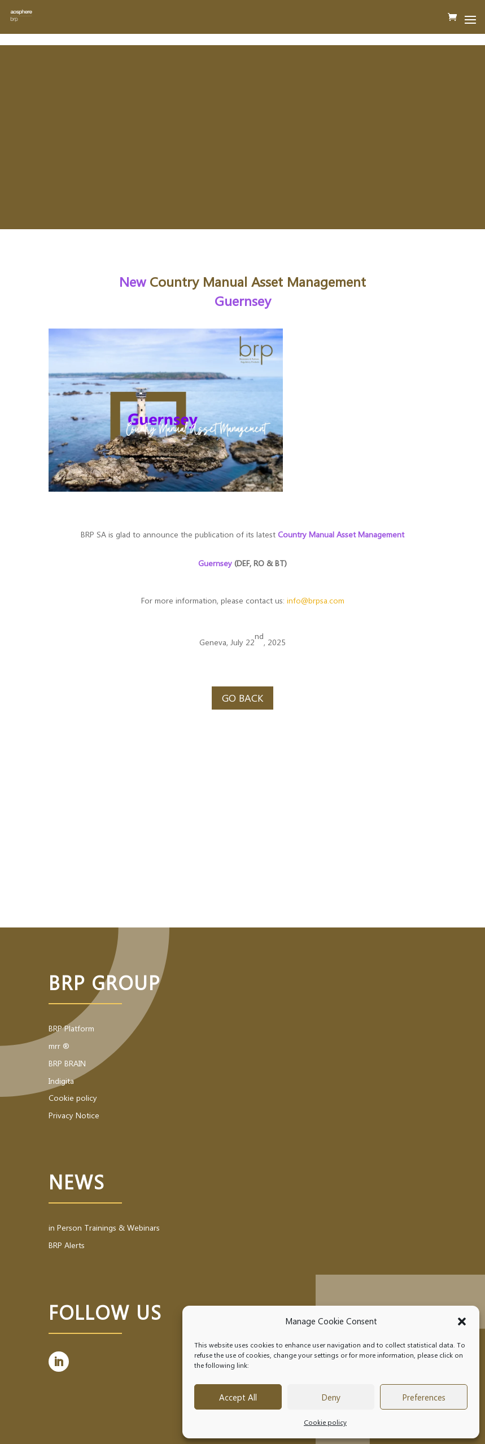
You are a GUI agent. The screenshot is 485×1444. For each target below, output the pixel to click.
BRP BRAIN (67, 1063)
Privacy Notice (74, 1115)
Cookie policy (325, 1422)
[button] (461, 1321)
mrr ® (59, 1045)
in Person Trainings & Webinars (104, 1227)
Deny (330, 1397)
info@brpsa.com (315, 600)
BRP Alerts (67, 1245)
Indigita (61, 1080)
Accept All (238, 1397)
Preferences (423, 1397)
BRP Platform (71, 1028)
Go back (242, 698)
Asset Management (308, 281)
